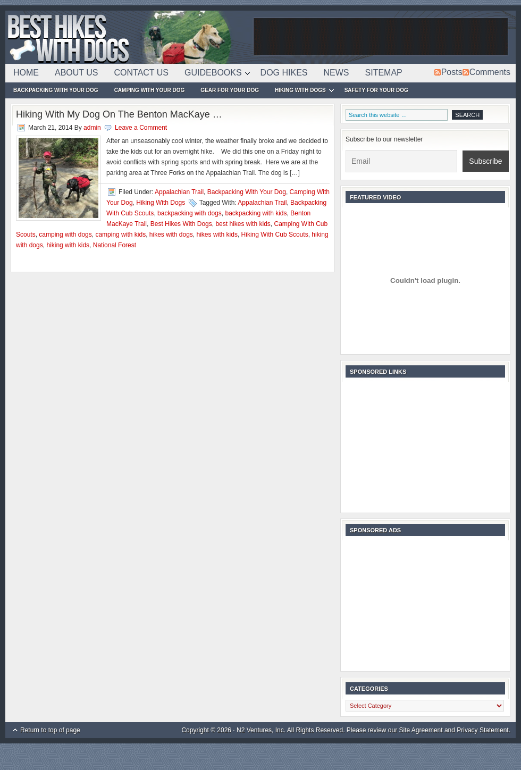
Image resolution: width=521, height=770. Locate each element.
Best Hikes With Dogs (127, 37)
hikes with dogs (171, 234)
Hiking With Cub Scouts (274, 234)
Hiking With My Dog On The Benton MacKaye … (119, 114)
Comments (489, 72)
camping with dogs (65, 234)
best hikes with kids (242, 224)
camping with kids (120, 234)
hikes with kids (217, 234)
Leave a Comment (141, 127)
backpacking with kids (256, 213)
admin (92, 127)
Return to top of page (50, 730)
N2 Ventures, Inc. (261, 730)
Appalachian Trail (179, 192)
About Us (76, 72)
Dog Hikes (284, 72)
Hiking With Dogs (300, 91)
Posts (452, 72)
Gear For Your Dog (229, 90)
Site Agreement (421, 730)
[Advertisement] (380, 37)
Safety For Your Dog (376, 90)
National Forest (114, 245)
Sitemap (383, 72)
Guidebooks (213, 74)
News (336, 72)
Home (26, 72)
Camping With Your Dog (149, 90)
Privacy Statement (482, 730)
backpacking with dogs (189, 213)
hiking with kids (67, 245)
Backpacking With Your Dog (55, 90)
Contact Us (141, 72)
